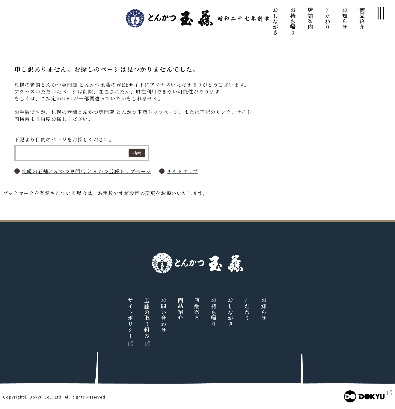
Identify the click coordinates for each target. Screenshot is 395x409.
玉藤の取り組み (147, 318)
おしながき (275, 21)
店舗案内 (310, 18)
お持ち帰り (293, 21)
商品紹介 (362, 18)
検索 (137, 153)
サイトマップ (182, 171)
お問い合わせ (164, 315)
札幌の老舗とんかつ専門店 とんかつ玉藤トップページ (86, 171)
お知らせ (345, 18)
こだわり (327, 18)
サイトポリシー (130, 318)
